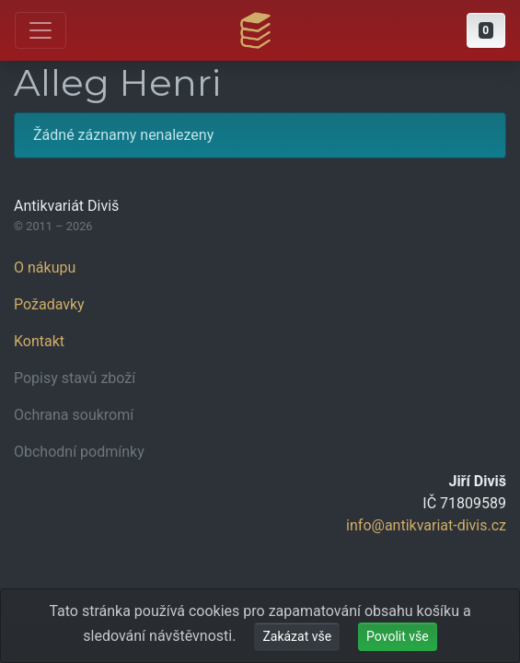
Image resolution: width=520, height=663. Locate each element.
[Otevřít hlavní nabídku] (40, 30)
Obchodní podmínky (79, 451)
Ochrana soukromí (73, 415)
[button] (486, 30)
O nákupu (44, 267)
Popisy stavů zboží (74, 378)
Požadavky (49, 304)
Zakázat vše (296, 636)
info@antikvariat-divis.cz (426, 525)
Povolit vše (397, 636)
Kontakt (39, 341)
